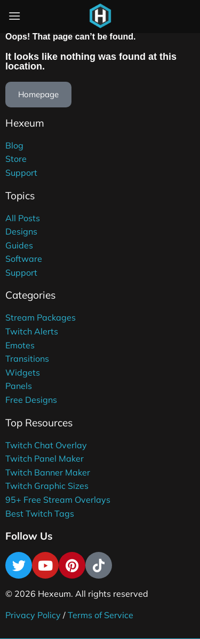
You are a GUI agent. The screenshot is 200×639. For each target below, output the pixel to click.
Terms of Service (100, 615)
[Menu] (14, 16)
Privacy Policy (33, 615)
